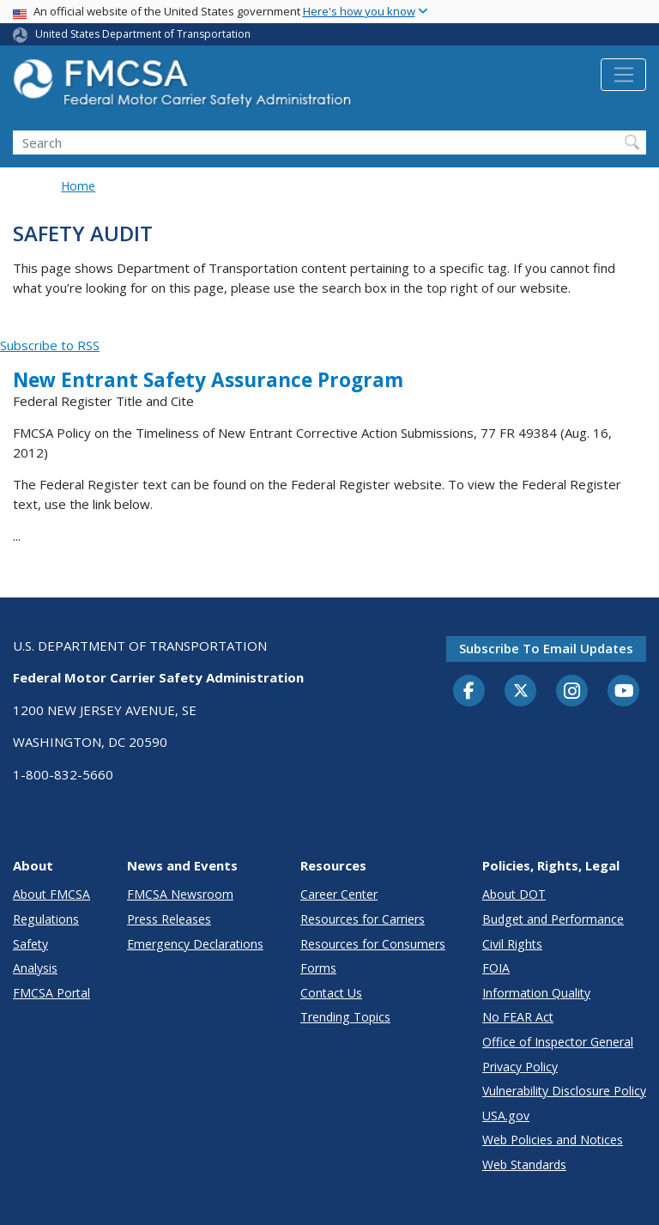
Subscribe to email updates (546, 648)
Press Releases (169, 919)
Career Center (339, 894)
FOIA (496, 968)
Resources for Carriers (362, 919)
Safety (30, 944)
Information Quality (536, 993)
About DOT (514, 894)
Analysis (35, 968)
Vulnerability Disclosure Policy (564, 1090)
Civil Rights (512, 944)
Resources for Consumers (372, 944)
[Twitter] (521, 691)
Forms (318, 968)
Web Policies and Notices (552, 1139)
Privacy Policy (520, 1066)
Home (78, 186)
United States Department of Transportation (143, 34)
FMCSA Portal (51, 993)
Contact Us (331, 993)
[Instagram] (572, 692)
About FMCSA (51, 894)
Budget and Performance (553, 919)
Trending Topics (345, 1017)
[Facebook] (469, 691)
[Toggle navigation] (623, 74)
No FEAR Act (517, 1017)
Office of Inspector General (557, 1042)
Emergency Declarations (195, 944)
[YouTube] (624, 691)
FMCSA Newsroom (180, 894)
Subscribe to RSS (50, 345)
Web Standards (524, 1164)
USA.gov (505, 1115)
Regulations (46, 919)
